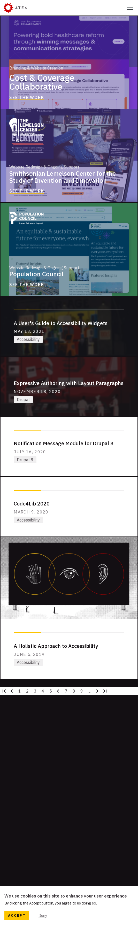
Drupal (23, 399)
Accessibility (28, 339)
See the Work (26, 97)
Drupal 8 (25, 459)
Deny (43, 915)
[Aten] (15, 8)
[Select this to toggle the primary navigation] (130, 8)
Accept (17, 915)
